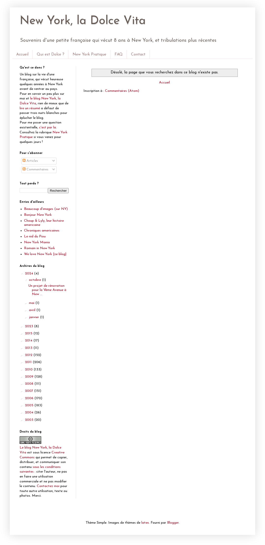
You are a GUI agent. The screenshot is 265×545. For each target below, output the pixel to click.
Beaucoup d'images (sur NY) (46, 209)
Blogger (173, 523)
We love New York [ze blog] (45, 254)
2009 (29, 377)
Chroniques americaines (41, 230)
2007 (29, 391)
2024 (29, 273)
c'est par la (47, 127)
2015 (29, 333)
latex (145, 523)
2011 (29, 362)
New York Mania (37, 242)
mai (32, 303)
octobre (35, 280)
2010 (29, 369)
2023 (29, 326)
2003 (29, 420)
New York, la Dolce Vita (83, 21)
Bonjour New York (38, 215)
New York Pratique (89, 54)
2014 (29, 340)
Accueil (22, 54)
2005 (29, 405)
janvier (34, 317)
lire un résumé (30, 108)
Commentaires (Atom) (122, 91)
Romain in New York (39, 248)
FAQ (119, 54)
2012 (29, 355)
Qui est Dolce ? (50, 54)
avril (32, 310)
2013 (29, 348)
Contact (138, 54)
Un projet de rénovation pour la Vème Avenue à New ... (47, 290)
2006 (29, 398)
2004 (29, 412)
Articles (30, 161)
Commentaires (35, 169)
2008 (29, 384)
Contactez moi (48, 486)
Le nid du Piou (35, 236)
